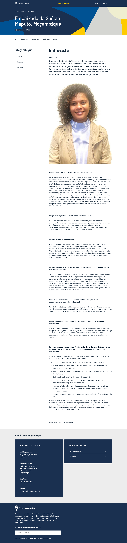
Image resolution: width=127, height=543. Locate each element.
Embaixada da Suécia (38, 21)
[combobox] (38, 532)
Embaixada (24, 39)
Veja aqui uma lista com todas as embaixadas (32, 538)
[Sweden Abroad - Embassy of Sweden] (23, 3)
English (23, 11)
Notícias (54, 39)
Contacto (19, 56)
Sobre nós (19, 62)
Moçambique (35, 39)
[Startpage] (17, 39)
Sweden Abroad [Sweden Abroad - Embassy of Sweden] (63, 3)
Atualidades (46, 39)
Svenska (17, 11)
